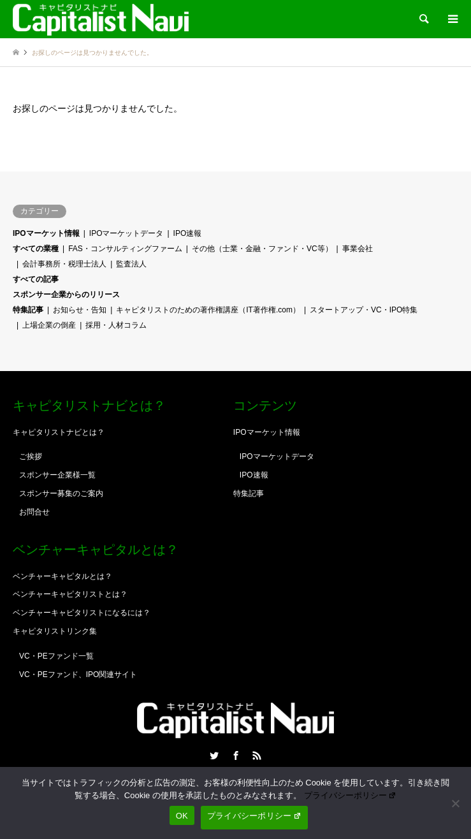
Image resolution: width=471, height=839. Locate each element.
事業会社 (357, 248)
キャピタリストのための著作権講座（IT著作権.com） (208, 309)
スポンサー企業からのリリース (66, 294)
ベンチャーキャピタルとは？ (62, 576)
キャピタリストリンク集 (55, 631)
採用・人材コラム (116, 325)
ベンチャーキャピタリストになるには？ (81, 612)
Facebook (235, 755)
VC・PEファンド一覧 (56, 656)
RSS (256, 755)
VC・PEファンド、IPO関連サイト (78, 674)
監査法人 (131, 263)
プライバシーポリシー (350, 795)
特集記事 (28, 309)
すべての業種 (36, 248)
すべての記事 (36, 279)
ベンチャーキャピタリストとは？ (70, 594)
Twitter (214, 755)
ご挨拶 (30, 456)
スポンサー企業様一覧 (57, 475)
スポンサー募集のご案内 (61, 493)
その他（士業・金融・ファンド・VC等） (262, 248)
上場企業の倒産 (49, 325)
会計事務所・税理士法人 (64, 263)
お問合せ (34, 511)
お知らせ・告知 (79, 309)
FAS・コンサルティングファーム (125, 248)
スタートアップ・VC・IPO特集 (363, 309)
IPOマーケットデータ (126, 233)
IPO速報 (187, 233)
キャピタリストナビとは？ (59, 432)
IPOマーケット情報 (46, 233)
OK (182, 816)
